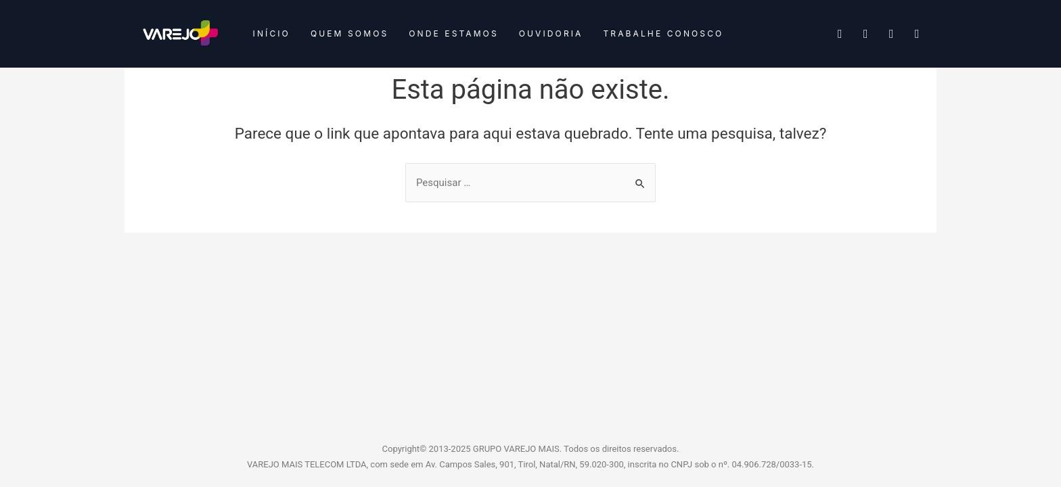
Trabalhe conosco (663, 33)
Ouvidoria (551, 33)
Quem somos (349, 33)
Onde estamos (453, 33)
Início (271, 33)
